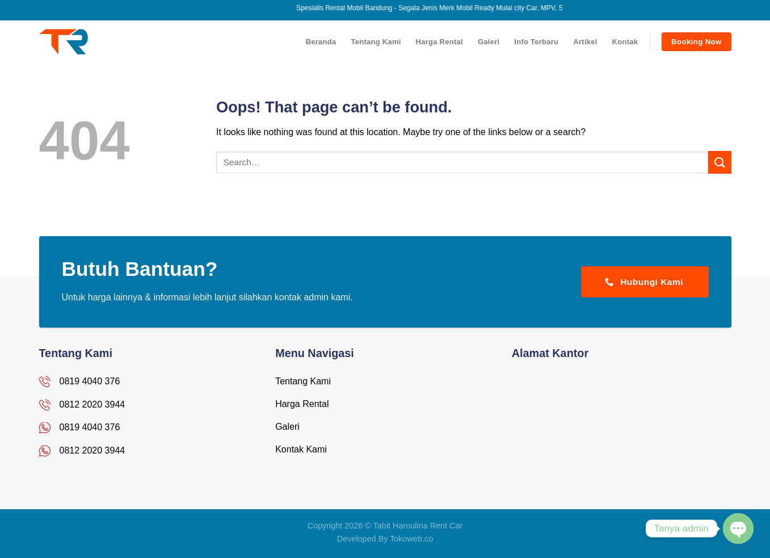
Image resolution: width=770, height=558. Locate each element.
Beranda (321, 41)
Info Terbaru (536, 41)
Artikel (585, 41)
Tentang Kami (376, 41)
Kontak (625, 41)
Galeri (488, 41)
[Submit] (719, 162)
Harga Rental (439, 41)
